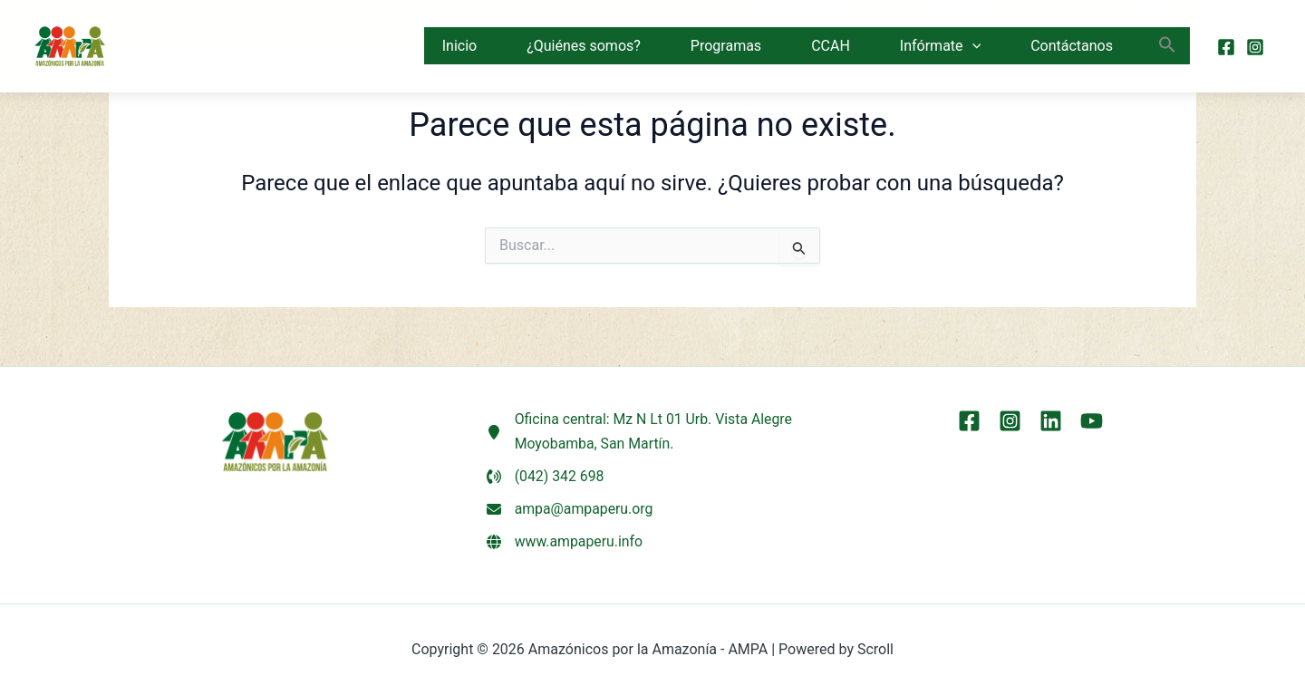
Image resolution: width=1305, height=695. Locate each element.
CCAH (830, 45)
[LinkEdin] (1050, 419)
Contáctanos (1071, 45)
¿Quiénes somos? (584, 45)
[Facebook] (1226, 47)
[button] (972, 46)
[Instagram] (1255, 47)
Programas (726, 45)
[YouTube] (1091, 419)
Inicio (459, 45)
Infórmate (940, 46)
